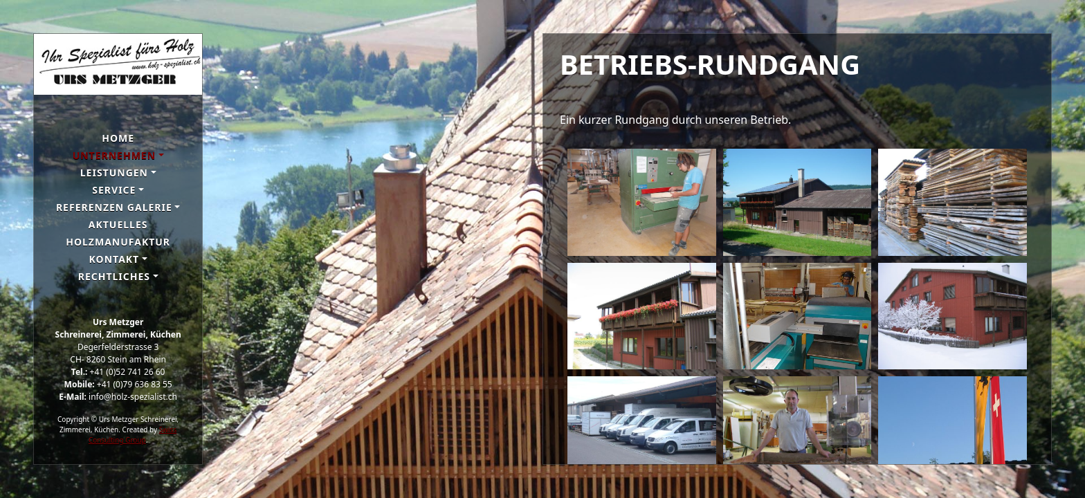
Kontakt (114, 259)
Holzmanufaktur (118, 241)
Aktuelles (118, 224)
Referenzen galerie (114, 207)
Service (114, 189)
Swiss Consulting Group (132, 435)
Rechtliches (114, 276)
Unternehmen (114, 155)
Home (118, 138)
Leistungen (114, 172)
